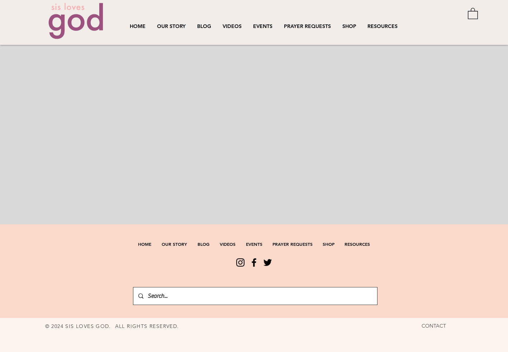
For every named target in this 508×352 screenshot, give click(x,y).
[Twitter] (267, 262)
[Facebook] (254, 262)
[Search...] (255, 296)
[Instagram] (240, 262)
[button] (232, 26)
